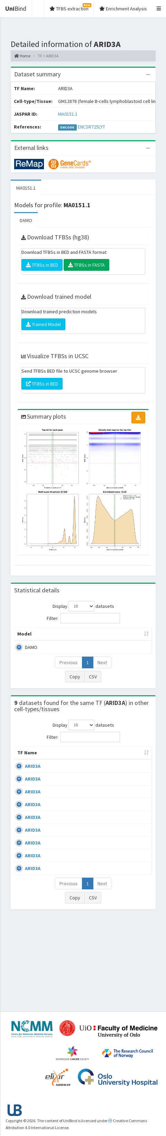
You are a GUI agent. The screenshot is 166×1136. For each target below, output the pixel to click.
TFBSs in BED (42, 265)
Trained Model (43, 324)
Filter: (83, 618)
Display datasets (83, 606)
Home (22, 55)
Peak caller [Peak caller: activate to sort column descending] (51, 637)
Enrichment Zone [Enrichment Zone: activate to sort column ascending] (122, 637)
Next (102, 669)
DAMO (26, 220)
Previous (68, 669)
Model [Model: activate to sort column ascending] (24, 641)
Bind (15, 8)
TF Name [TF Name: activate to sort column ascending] (23, 763)
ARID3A (32, 780)
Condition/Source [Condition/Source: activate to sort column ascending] (117, 766)
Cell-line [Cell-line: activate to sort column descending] (56, 766)
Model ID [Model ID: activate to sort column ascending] (85, 637)
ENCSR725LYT (91, 127)
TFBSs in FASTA (86, 265)
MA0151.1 (67, 114)
